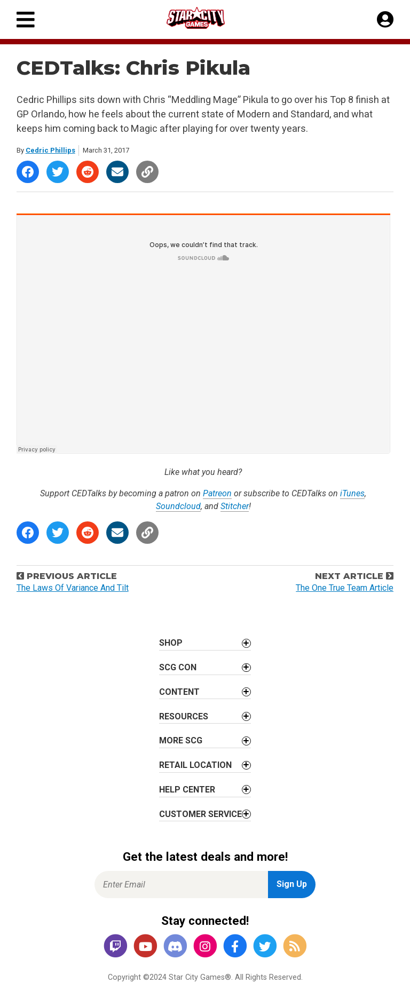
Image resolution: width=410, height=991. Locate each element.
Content (179, 692)
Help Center (187, 789)
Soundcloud (178, 506)
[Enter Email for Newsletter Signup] (181, 884)
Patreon (217, 493)
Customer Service (200, 814)
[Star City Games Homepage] (206, 18)
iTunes (352, 493)
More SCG (180, 740)
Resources (183, 716)
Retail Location (195, 765)
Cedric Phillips (50, 150)
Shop (171, 643)
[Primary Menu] (26, 19)
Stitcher (234, 506)
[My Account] (385, 19)
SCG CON (177, 667)
